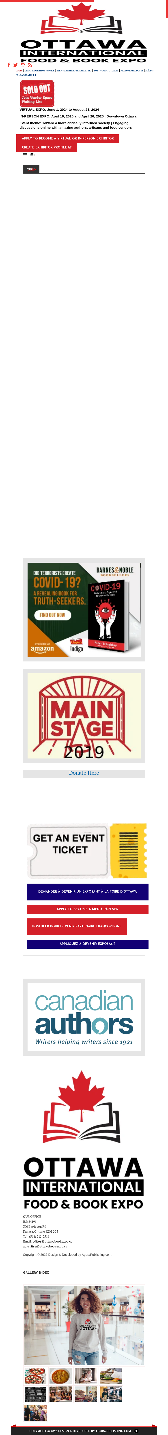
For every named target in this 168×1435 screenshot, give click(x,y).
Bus (96, 70)
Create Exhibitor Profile (39, 70)
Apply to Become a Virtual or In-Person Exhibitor (68, 138)
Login (19, 70)
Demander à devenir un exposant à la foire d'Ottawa (87, 891)
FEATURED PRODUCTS (132, 70)
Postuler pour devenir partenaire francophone (76, 926)
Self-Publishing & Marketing (74, 70)
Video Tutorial (109, 70)
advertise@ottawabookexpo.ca (45, 1246)
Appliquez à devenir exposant (87, 944)
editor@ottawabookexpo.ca (52, 1241)
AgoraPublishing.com (96, 1254)
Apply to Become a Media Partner (87, 909)
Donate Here (84, 772)
